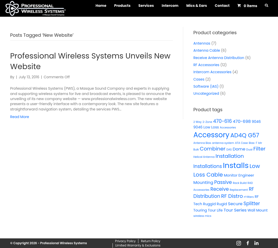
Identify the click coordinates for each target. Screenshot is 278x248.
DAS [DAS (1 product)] (229, 149)
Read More (19, 116)
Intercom (170, 5)
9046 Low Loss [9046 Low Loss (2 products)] (206, 127)
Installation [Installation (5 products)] (229, 156)
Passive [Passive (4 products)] (223, 182)
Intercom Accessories (212, 71)
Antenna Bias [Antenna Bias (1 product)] (202, 143)
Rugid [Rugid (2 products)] (222, 203)
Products (122, 5)
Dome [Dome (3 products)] (239, 149)
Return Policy (150, 241)
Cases (199, 79)
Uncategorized (206, 93)
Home (101, 5)
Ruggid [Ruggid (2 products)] (209, 203)
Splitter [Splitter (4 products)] (252, 203)
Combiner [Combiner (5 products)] (212, 148)
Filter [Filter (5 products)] (259, 148)
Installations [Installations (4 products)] (207, 166)
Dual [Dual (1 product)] (249, 149)
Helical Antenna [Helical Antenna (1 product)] (204, 157)
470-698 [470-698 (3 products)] (242, 121)
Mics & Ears (196, 5)
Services (146, 5)
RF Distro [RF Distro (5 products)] (232, 196)
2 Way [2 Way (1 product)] (197, 122)
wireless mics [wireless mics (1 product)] (202, 216)
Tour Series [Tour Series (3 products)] (235, 210)
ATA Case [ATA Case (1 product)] (241, 143)
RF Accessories (206, 64)
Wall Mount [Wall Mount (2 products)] (258, 210)
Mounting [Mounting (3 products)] (203, 182)
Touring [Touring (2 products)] (200, 210)
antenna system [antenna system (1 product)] (223, 143)
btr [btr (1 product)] (260, 143)
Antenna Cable (206, 50)
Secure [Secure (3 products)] (235, 204)
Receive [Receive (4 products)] (219, 189)
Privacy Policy (125, 241)
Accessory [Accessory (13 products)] (211, 135)
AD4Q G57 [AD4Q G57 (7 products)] (244, 135)
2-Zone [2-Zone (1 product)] (207, 122)
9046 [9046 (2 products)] (256, 121)
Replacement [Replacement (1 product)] (239, 190)
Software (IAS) (205, 86)
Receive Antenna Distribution (218, 57)
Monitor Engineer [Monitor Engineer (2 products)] (239, 175)
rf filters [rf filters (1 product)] (249, 197)
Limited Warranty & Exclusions (137, 245)
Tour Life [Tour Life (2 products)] (215, 210)
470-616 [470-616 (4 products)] (222, 121)
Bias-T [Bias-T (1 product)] (253, 143)
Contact (222, 5)
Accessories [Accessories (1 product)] (228, 127)
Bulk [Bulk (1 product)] (196, 149)
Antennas (201, 43)
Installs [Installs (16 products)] (236, 165)
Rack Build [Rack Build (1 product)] (240, 183)
